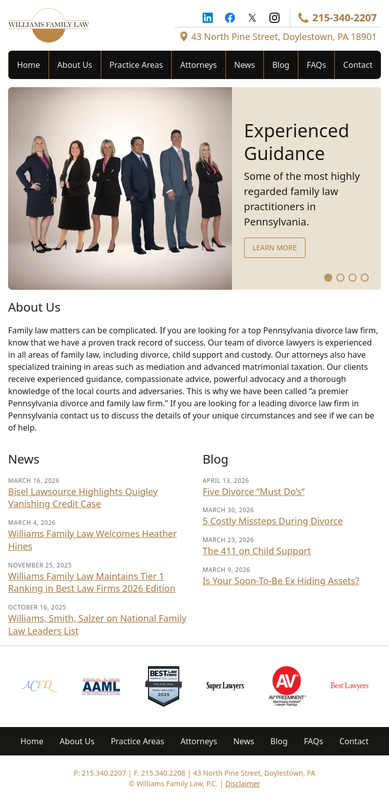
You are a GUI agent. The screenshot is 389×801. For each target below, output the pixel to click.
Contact (358, 64)
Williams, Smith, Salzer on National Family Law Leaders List (97, 624)
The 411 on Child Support (257, 551)
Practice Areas (136, 64)
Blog (280, 64)
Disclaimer (242, 783)
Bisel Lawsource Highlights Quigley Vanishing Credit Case (83, 497)
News (244, 64)
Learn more (275, 247)
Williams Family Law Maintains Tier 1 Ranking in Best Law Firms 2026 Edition (91, 582)
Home (29, 64)
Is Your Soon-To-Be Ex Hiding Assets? (281, 581)
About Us (74, 64)
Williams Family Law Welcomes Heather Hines (92, 539)
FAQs (316, 64)
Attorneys (198, 64)
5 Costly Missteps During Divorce (273, 521)
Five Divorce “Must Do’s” (254, 491)
